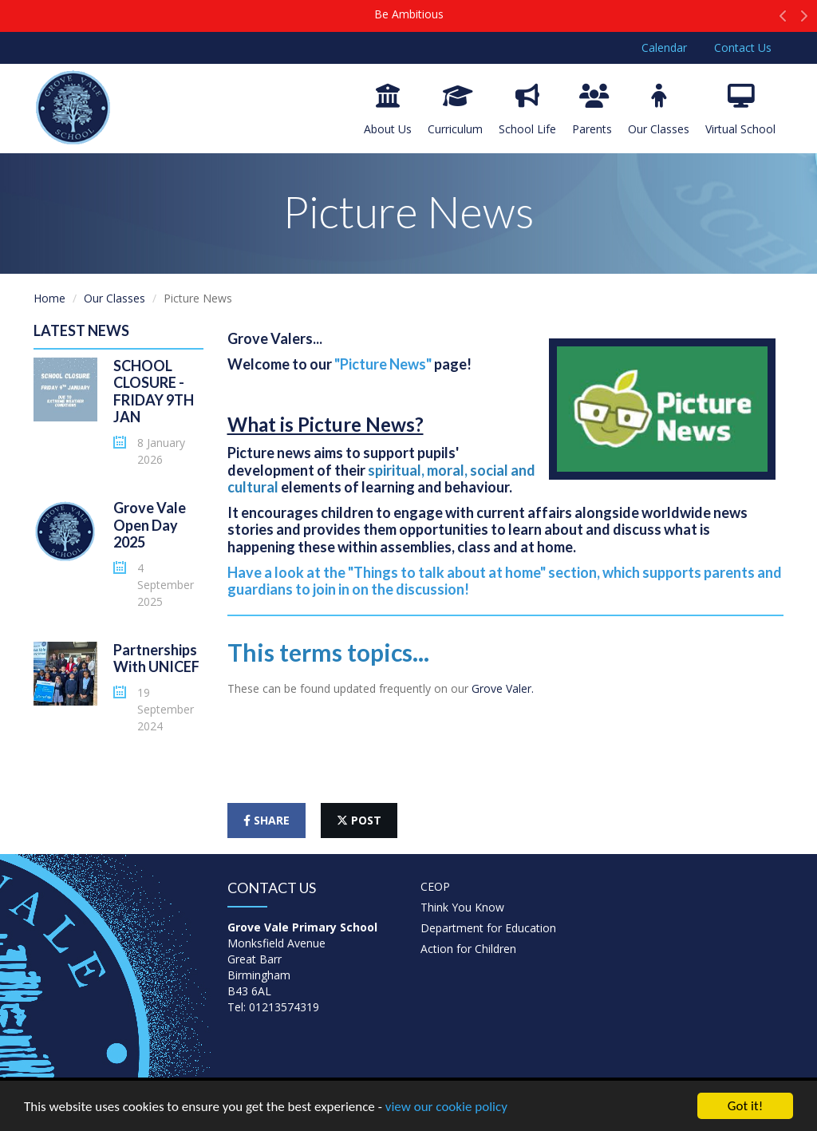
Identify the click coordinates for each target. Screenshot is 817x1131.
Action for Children (468, 948)
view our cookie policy (446, 1108)
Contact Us (743, 47)
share (266, 820)
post (359, 820)
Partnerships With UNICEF (156, 658)
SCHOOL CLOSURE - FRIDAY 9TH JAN (153, 391)
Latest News (81, 330)
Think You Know (462, 907)
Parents (592, 110)
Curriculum (455, 110)
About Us (388, 110)
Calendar (664, 47)
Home (49, 298)
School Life (527, 110)
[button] (783, 20)
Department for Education (488, 927)
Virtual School (740, 110)
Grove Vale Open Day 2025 (149, 525)
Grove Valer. (504, 688)
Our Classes (658, 110)
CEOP (435, 886)
